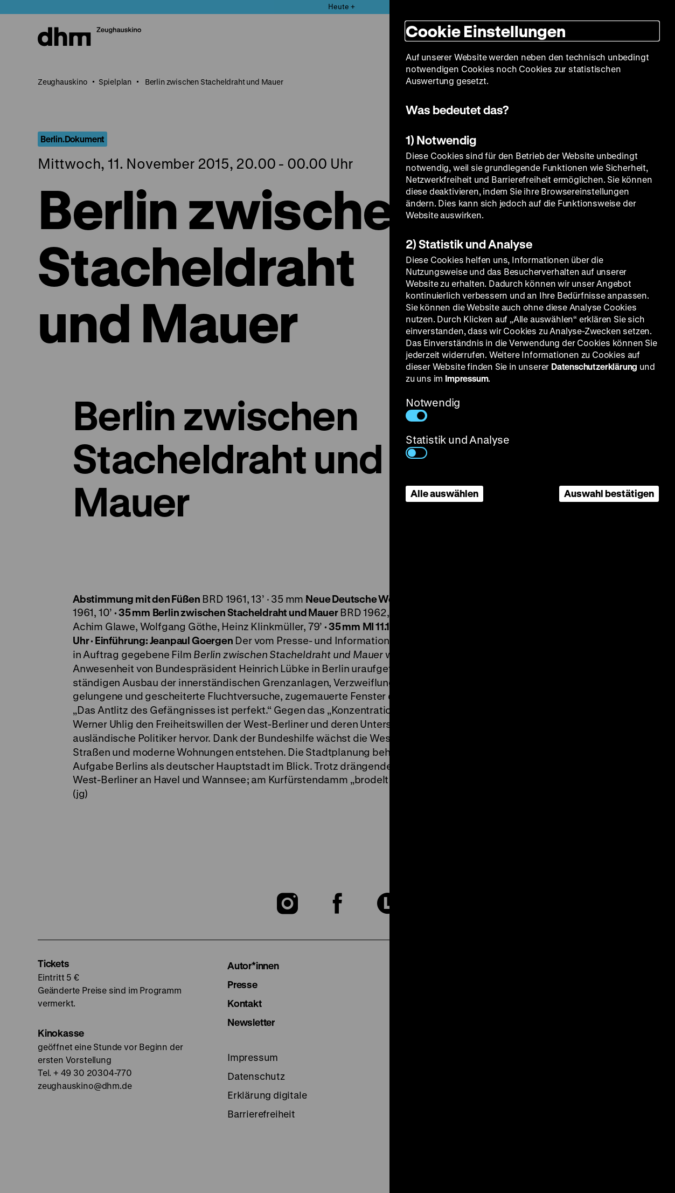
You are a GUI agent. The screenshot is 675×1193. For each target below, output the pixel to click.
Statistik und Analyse (458, 445)
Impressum (466, 378)
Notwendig (433, 408)
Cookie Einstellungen (486, 31)
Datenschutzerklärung (594, 366)
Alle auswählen (444, 493)
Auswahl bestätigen (609, 493)
